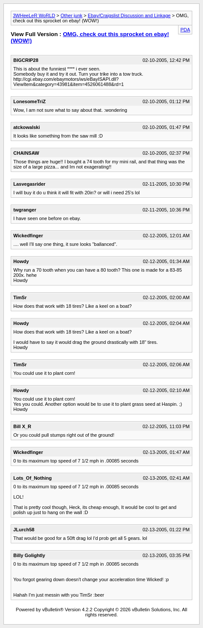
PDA (185, 29)
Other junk (72, 15)
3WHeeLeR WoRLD (34, 15)
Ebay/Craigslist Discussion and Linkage (129, 15)
